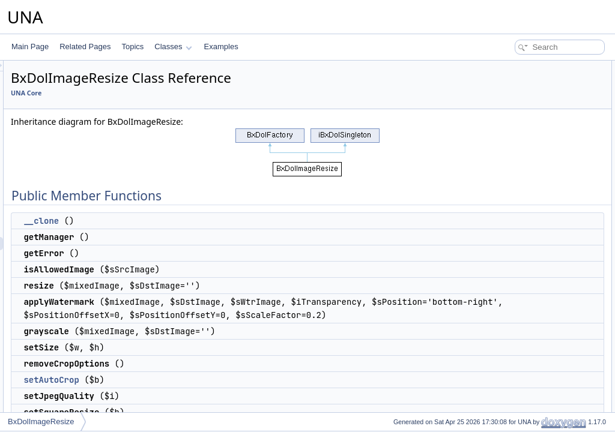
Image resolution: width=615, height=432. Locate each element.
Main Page (30, 46)
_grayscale (508, 291)
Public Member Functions (521, 67)
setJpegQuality (514, 212)
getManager (510, 93)
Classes (173, 46)
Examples (221, 46)
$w (495, 397)
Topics (132, 46)
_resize (502, 318)
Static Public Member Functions (532, 344)
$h (494, 410)
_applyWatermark (519, 331)
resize (500, 133)
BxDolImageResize (41, 421)
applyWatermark (517, 146)
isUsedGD (507, 239)
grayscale (506, 159)
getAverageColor (518, 278)
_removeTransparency (527, 305)
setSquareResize (518, 225)
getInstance (509, 357)
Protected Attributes (512, 384)
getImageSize (513, 371)
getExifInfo (508, 265)
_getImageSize (515, 252)
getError (504, 107)
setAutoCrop (201, 406)
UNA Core (176, 93)
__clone (191, 220)
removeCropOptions (523, 186)
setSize (502, 173)
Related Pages (85, 46)
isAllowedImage (516, 120)
